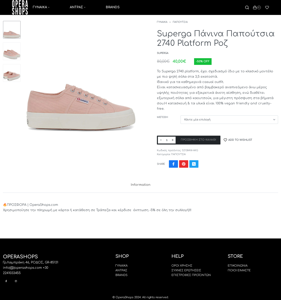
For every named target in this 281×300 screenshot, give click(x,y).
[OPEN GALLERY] (81, 77)
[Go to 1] (12, 30)
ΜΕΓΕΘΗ (162, 117)
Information (140, 185)
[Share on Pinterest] (183, 164)
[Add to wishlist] (238, 140)
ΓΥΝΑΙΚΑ (162, 22)
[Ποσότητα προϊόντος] (167, 140)
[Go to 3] (12, 73)
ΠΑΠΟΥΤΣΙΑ (180, 22)
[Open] (267, 7)
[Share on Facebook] (173, 164)
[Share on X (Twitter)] (193, 164)
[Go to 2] (12, 51)
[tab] (140, 185)
